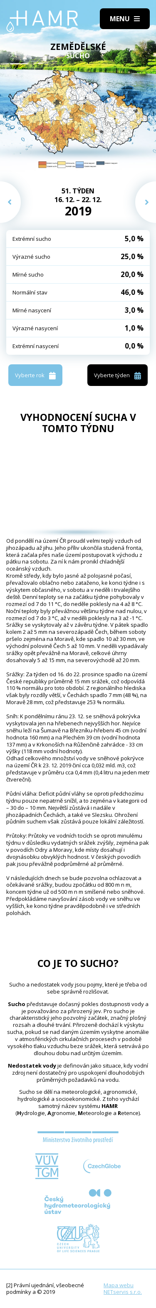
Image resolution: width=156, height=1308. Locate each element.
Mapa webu (119, 1285)
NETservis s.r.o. (123, 1292)
